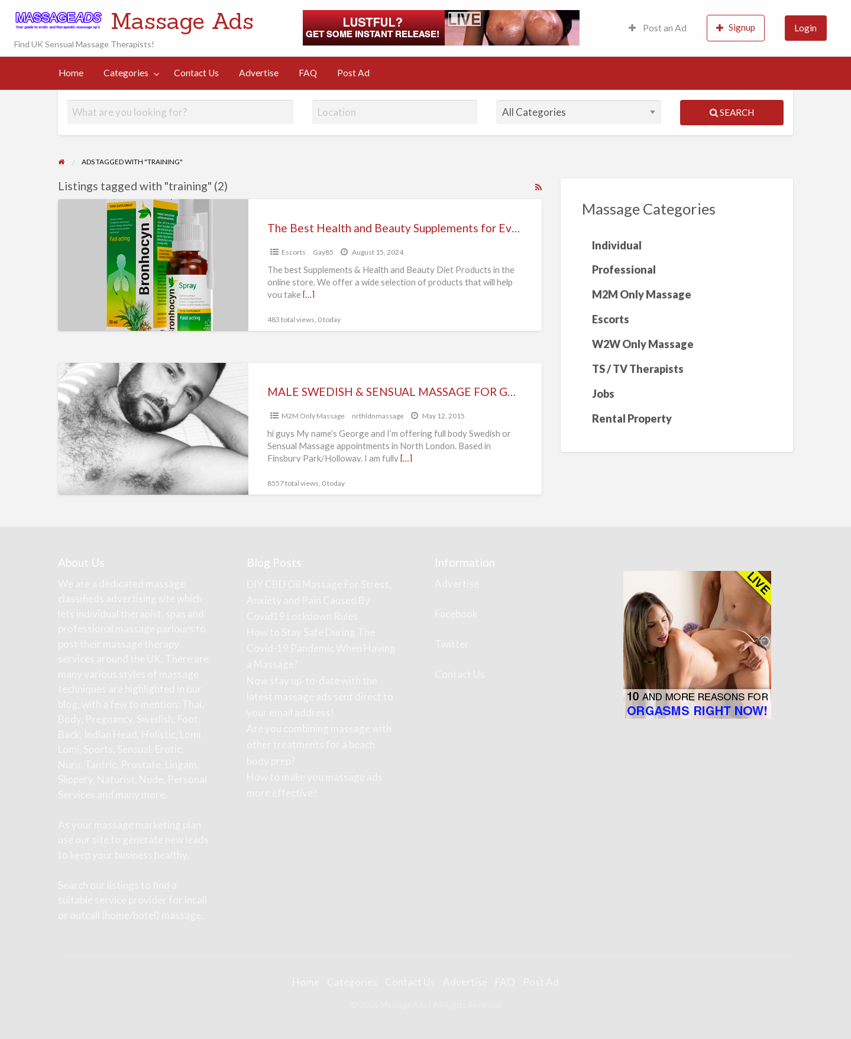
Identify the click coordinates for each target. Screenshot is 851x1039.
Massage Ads (182, 21)
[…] (309, 294)
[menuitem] (658, 28)
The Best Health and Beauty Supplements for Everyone (407, 228)
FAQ (308, 72)
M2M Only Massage (313, 415)
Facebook (456, 614)
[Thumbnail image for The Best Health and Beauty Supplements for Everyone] (153, 265)
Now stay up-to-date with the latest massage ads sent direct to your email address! (320, 696)
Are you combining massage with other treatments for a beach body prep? (319, 744)
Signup (735, 27)
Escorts (293, 252)
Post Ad (353, 72)
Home (71, 72)
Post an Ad (658, 27)
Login (805, 27)
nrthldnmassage (378, 415)
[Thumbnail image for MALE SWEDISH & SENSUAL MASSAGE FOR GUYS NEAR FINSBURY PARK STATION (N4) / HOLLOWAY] (153, 429)
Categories (125, 72)
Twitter (452, 644)
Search (732, 112)
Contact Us (196, 72)
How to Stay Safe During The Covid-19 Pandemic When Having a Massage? (321, 648)
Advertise (259, 72)
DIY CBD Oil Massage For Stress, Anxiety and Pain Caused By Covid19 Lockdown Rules (319, 600)
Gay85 (323, 252)
